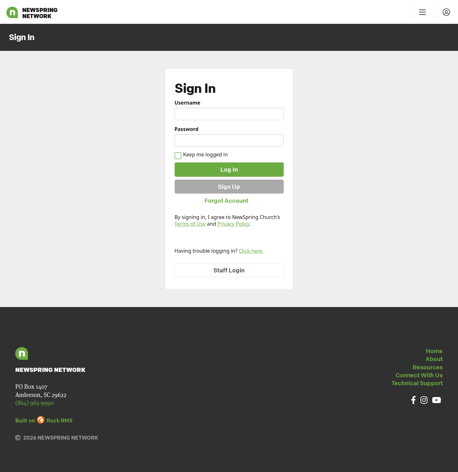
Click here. (251, 250)
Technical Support (417, 383)
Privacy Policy (233, 223)
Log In (229, 169)
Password (186, 129)
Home (434, 350)
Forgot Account (226, 200)
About (434, 358)
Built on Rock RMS (44, 420)
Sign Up (229, 186)
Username (187, 102)
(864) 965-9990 (34, 403)
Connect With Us (419, 375)
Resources (428, 367)
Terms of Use (190, 223)
